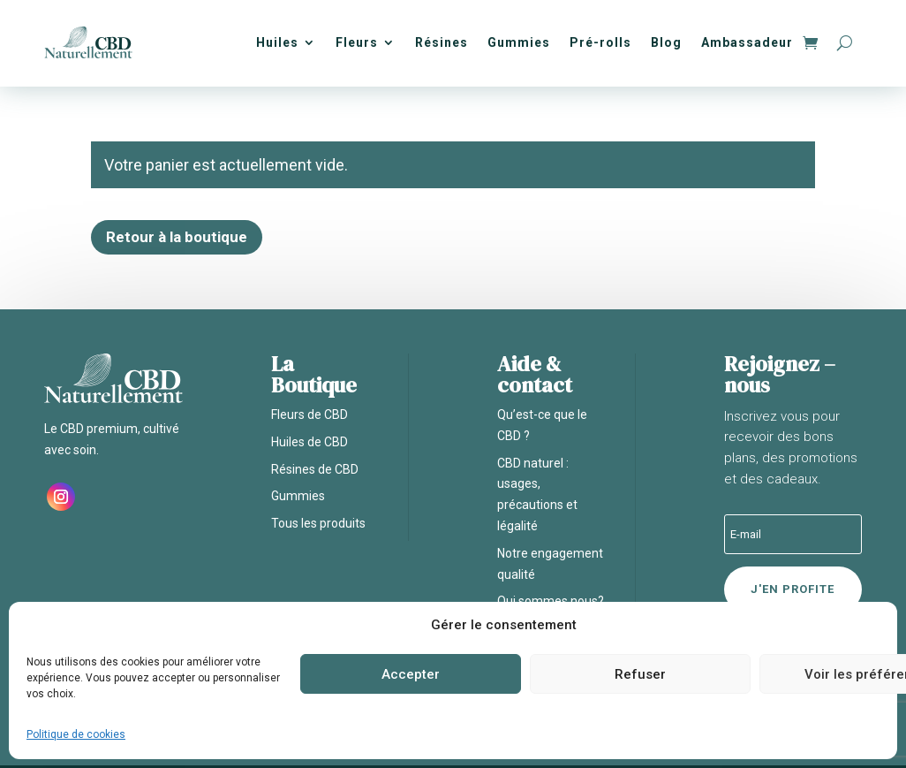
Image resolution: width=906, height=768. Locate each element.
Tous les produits (318, 523)
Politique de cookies (75, 734)
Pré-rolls (600, 42)
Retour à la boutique (176, 237)
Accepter (410, 674)
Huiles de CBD (309, 442)
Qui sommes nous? (550, 601)
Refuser (640, 674)
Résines (441, 42)
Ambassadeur (747, 42)
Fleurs (357, 42)
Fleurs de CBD (309, 414)
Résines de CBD (315, 469)
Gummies (518, 42)
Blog (666, 42)
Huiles (277, 42)
